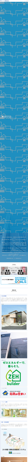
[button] (27, 1)
